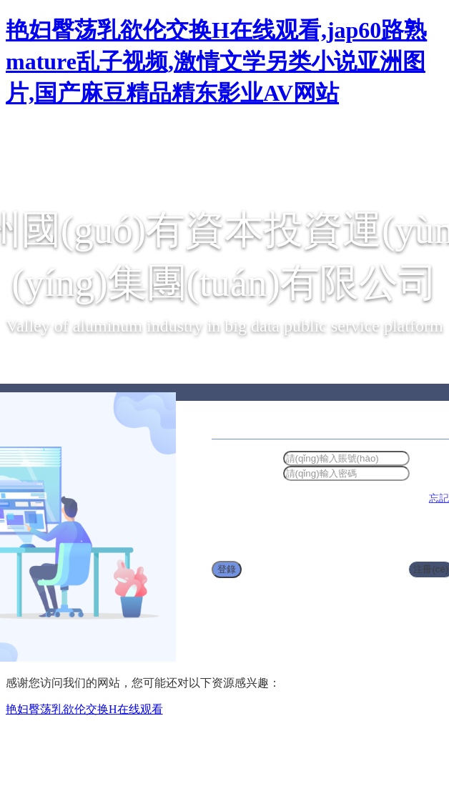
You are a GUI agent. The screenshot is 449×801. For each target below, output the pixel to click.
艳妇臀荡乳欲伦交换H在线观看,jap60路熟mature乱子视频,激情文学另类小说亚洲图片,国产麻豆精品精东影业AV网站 (216, 61)
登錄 (226, 569)
